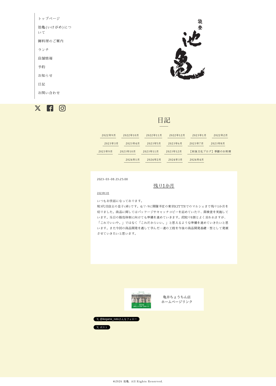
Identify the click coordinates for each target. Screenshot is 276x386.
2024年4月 (197, 159)
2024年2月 (154, 159)
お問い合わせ (49, 93)
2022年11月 (154, 135)
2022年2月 (221, 135)
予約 (41, 67)
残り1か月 (163, 186)
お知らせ (45, 76)
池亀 (126, 381)
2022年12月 (177, 135)
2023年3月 (111, 143)
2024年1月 (133, 159)
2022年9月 (109, 135)
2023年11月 (151, 151)
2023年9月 (106, 151)
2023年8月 (218, 143)
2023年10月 (128, 151)
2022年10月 (131, 135)
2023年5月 (154, 143)
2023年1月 (199, 135)
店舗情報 (45, 58)
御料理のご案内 (51, 41)
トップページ (49, 19)
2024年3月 (175, 159)
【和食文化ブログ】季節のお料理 (210, 151)
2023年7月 (197, 143)
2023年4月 (133, 143)
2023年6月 (175, 143)
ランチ (43, 50)
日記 (41, 84)
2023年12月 (174, 151)
